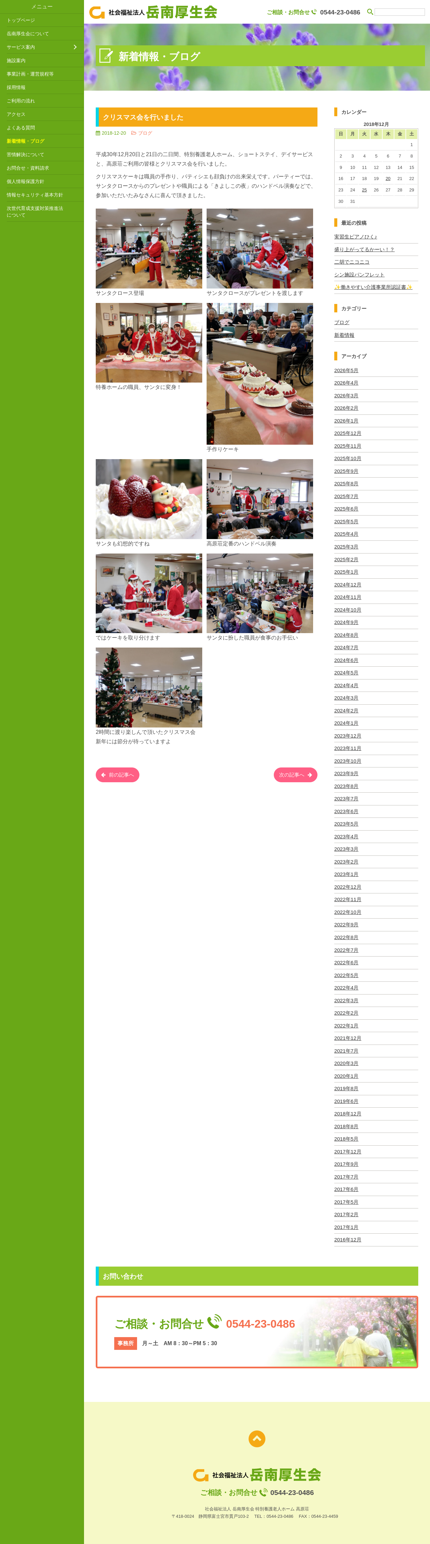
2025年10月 (347, 457)
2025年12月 (347, 432)
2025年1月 (346, 570)
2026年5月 (346, 369)
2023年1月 (346, 871)
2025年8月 (346, 482)
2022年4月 (346, 984)
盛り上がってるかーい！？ (364, 249)
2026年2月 (346, 407)
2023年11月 (347, 746)
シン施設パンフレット (359, 274)
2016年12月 (347, 1235)
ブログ (341, 322)
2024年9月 (346, 620)
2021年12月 (347, 1034)
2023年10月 (347, 758)
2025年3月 (346, 545)
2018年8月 (346, 1122)
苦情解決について (25, 154)
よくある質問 (21, 127)
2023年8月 (346, 783)
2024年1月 (346, 721)
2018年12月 (347, 1109)
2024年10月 (347, 608)
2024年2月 (346, 708)
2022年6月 (346, 959)
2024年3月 (346, 696)
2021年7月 (346, 1047)
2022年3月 (346, 997)
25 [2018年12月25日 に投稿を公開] (364, 189)
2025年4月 (346, 533)
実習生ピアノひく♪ (355, 236)
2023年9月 (346, 771)
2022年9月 (346, 921)
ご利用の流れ (21, 100)
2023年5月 (346, 821)
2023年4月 (346, 834)
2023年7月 (346, 796)
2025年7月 (346, 495)
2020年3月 (346, 1059)
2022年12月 (347, 884)
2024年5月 (346, 670)
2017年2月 (346, 1209)
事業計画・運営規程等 (30, 74)
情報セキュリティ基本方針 (35, 194)
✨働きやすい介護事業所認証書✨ (373, 287)
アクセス (16, 114)
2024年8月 (346, 633)
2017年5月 (346, 1197)
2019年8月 (346, 1084)
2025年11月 (347, 445)
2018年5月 (346, 1134)
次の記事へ (290, 775)
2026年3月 (346, 395)
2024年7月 (346, 646)
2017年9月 (346, 1159)
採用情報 (16, 87)
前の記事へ (122, 775)
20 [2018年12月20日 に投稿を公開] (388, 178)
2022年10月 (347, 909)
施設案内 (16, 60)
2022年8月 (346, 934)
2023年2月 (346, 859)
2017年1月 (346, 1222)
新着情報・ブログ (25, 141)
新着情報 (344, 335)
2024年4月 (346, 683)
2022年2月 (346, 1009)
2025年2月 (346, 558)
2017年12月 (347, 1147)
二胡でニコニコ (352, 262)
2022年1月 (346, 1022)
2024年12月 (347, 583)
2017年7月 (346, 1172)
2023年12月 (347, 733)
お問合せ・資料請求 (28, 168)
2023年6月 (346, 808)
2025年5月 (346, 520)
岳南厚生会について (28, 33)
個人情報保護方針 (25, 181)
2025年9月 (346, 470)
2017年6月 (346, 1185)
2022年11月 (347, 896)
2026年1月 (346, 420)
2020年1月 (346, 1072)
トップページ (21, 20)
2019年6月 (346, 1097)
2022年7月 (346, 947)
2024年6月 (346, 658)
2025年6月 (346, 508)
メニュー (42, 6)
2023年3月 (346, 846)
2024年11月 (347, 595)
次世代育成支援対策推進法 (43, 212)
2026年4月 (346, 382)
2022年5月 (346, 971)
